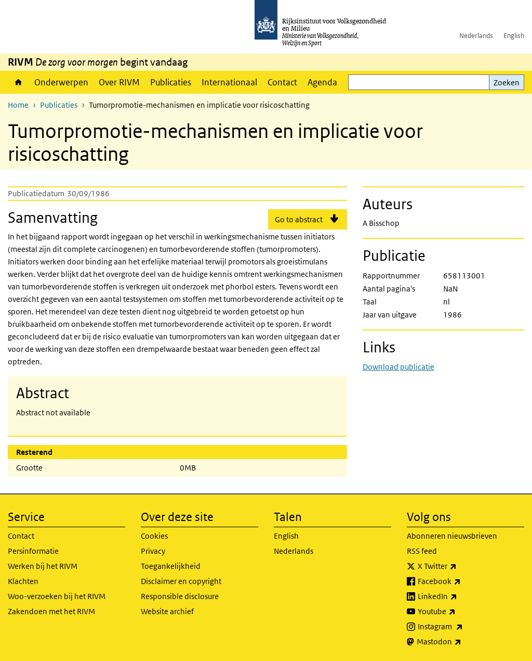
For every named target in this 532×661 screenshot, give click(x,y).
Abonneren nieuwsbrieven (452, 536)
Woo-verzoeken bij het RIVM (56, 596)
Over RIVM (119, 82)
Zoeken (507, 82)
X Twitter (460, 566)
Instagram (463, 626)
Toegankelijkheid (171, 566)
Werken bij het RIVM (42, 566)
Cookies (154, 536)
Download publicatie (398, 367)
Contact (282, 82)
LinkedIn (460, 596)
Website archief (167, 611)
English (513, 35)
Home (18, 82)
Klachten (23, 581)
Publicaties (170, 82)
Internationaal (229, 82)
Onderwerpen (61, 82)
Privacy (153, 551)
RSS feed (422, 551)
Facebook (462, 581)
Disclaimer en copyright (181, 581)
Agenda (322, 82)
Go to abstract (299, 219)
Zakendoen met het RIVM (51, 611)
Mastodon (462, 641)
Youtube (459, 611)
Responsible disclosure (180, 596)
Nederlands (476, 35)
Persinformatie (33, 551)
